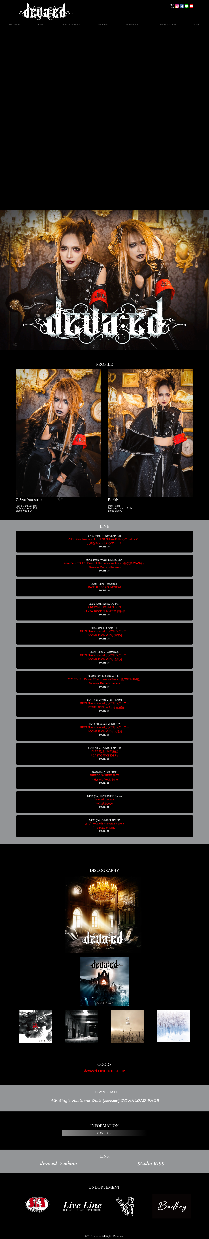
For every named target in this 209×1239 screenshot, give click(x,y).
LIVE (40, 24)
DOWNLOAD (133, 24)
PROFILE (14, 24)
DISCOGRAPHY (71, 24)
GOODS (103, 24)
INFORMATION (167, 24)
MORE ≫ (104, 546)
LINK (197, 24)
